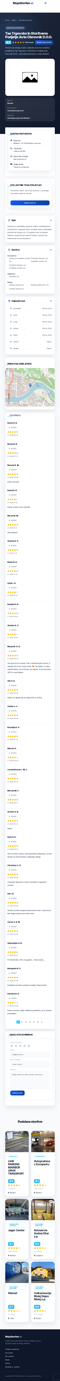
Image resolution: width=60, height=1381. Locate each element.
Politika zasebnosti (12, 1349)
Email (12, 1050)
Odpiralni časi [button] (16, 301)
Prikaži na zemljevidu (21, 167)
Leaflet (51, 405)
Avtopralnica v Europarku (42, 1163)
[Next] (42, 1022)
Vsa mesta (9, 1353)
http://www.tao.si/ (20, 159)
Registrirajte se (30, 203)
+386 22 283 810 (19, 151)
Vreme (7, 1363)
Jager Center (16, 1230)
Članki (7, 1360)
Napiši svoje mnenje (44, 42)
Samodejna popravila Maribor (18, 118)
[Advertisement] (30, 9)
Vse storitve (9, 1356)
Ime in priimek (15, 1059)
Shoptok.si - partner (12, 1367)
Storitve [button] (14, 250)
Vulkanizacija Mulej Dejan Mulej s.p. (42, 1296)
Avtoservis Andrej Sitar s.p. (41, 1233)
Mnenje (13, 1069)
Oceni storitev (16, 1042)
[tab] (30, 219)
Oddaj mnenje (17, 1093)
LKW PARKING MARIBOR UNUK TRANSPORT (16, 1167)
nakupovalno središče (14, 1224)
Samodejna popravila (15, 111)
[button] (30, 385)
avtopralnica (40, 1156)
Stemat (12, 1293)
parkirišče (13, 1156)
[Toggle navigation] (45, 3)
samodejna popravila (39, 1224)
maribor (10, 103)
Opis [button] (12, 220)
